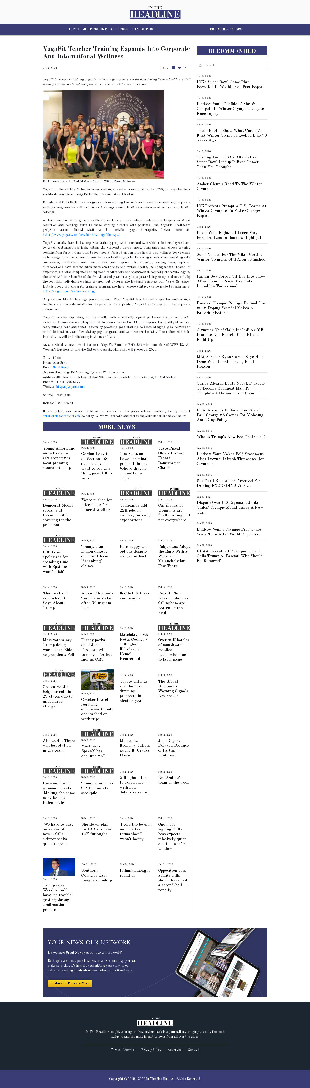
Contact (194, 1050)
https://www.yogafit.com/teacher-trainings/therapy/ (81, 235)
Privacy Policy (151, 1050)
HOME (74, 29)
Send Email (61, 367)
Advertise (175, 1050)
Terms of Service (123, 1050)
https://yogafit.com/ (70, 387)
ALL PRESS (119, 29)
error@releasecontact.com (62, 416)
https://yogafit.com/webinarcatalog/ (69, 291)
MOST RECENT (94, 29)
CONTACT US (142, 29)
